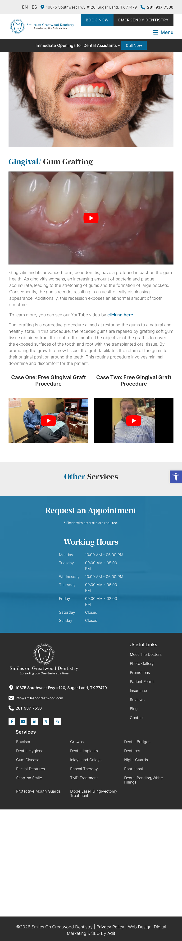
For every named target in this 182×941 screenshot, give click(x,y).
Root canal (133, 768)
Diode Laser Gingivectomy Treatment (93, 793)
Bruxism (23, 741)
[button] (176, 476)
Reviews (137, 699)
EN (25, 7)
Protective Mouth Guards (38, 791)
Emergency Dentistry (143, 20)
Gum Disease (27, 759)
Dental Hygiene (29, 750)
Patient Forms (142, 681)
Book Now (97, 20)
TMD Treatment (84, 777)
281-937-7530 (157, 7)
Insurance (138, 690)
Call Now (134, 45)
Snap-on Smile (29, 777)
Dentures (132, 750)
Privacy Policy (110, 926)
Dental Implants (84, 750)
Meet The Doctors (146, 654)
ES (34, 7)
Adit (111, 933)
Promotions (140, 672)
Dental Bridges (137, 741)
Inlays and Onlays (85, 759)
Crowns (77, 741)
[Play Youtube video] (91, 218)
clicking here (120, 314)
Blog (134, 708)
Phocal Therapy (84, 768)
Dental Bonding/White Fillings (143, 779)
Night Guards (136, 759)
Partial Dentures (30, 768)
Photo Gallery (142, 663)
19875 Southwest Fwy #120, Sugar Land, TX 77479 (89, 7)
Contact (137, 717)
